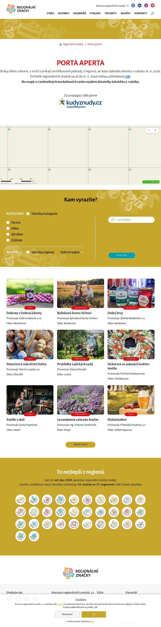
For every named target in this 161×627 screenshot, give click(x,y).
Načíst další (80, 444)
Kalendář (79, 13)
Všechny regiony (42, 252)
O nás (50, 13)
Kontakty (140, 13)
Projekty (111, 13)
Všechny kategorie (44, 214)
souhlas (60, 604)
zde (92, 621)
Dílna (15, 228)
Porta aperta (94, 44)
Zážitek (16, 240)
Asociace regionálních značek (110, 6)
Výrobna (17, 234)
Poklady (95, 13)
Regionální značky (71, 44)
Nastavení (67, 614)
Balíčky (125, 13)
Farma (15, 222)
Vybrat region (70, 252)
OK (93, 614)
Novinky (63, 13)
